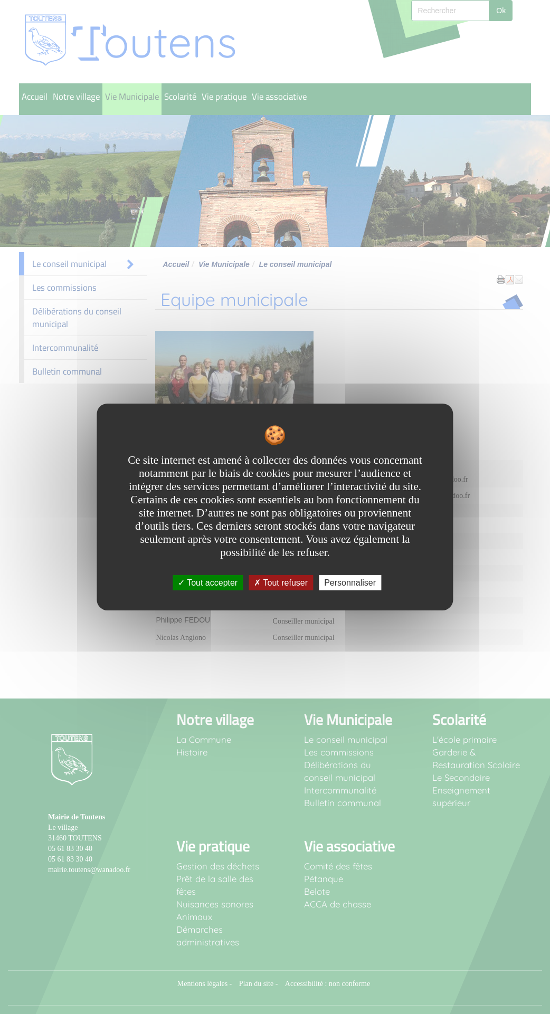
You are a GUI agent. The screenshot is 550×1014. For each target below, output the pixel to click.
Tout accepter (208, 582)
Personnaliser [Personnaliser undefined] (350, 582)
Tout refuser (281, 582)
